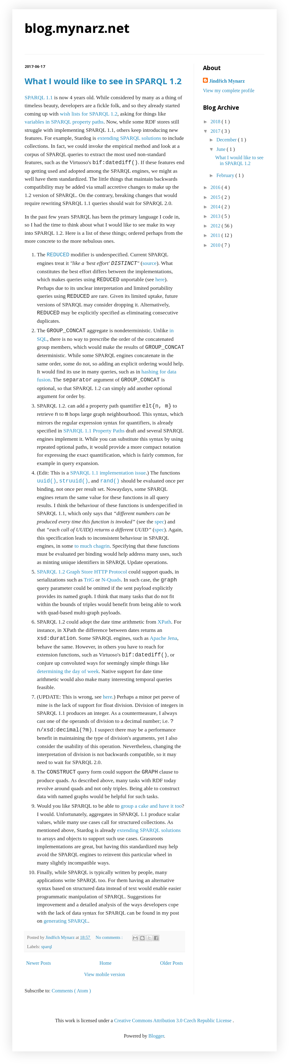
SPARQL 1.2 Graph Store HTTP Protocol (82, 572)
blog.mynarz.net (77, 28)
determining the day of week (68, 671)
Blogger (156, 1035)
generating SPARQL (66, 921)
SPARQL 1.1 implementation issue (108, 473)
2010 (216, 245)
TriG (89, 580)
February (226, 175)
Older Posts (171, 963)
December (227, 139)
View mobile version (104, 974)
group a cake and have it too (151, 806)
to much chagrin (91, 546)
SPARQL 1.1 (39, 97)
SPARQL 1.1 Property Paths (94, 431)
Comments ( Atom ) (71, 990)
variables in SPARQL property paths (64, 122)
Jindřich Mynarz (227, 81)
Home (106, 963)
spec (159, 521)
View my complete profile (228, 90)
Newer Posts (38, 963)
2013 (216, 216)
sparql (46, 946)
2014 (216, 206)
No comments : (110, 937)
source (149, 263)
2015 (216, 197)
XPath (164, 622)
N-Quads (111, 580)
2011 (216, 235)
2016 (216, 187)
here (159, 280)
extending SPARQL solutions (129, 138)
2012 (216, 225)
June (221, 149)
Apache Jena (163, 638)
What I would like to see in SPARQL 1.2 (103, 81)
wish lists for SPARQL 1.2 (88, 114)
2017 (216, 131)
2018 (216, 121)
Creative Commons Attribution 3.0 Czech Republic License (173, 1020)
